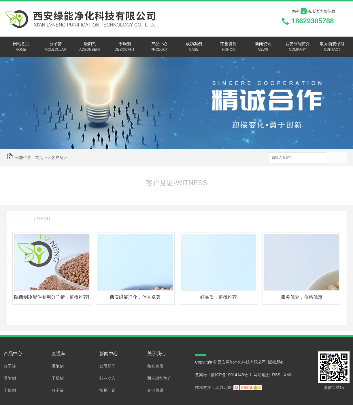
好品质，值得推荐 (218, 297)
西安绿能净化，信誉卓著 (135, 297)
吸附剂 (90, 46)
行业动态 (107, 378)
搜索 (336, 158)
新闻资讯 (263, 46)
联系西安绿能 (332, 46)
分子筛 (55, 46)
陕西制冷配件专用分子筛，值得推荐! (51, 297)
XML (288, 374)
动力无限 (223, 387)
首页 (39, 157)
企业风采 (155, 390)
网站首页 (21, 46)
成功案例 (194, 46)
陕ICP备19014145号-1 (231, 374)
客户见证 (59, 157)
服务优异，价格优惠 (301, 297)
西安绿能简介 (297, 46)
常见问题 (107, 390)
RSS (277, 374)
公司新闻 (107, 366)
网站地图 (262, 374)
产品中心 (159, 46)
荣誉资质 (228, 46)
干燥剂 (124, 46)
